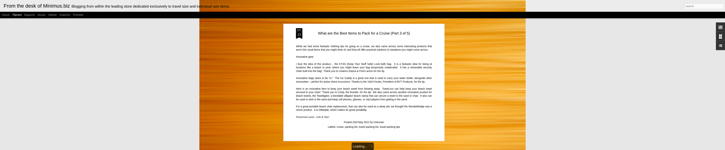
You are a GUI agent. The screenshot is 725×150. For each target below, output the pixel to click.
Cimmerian (367, 148)
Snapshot (64, 14)
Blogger (387, 148)
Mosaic (41, 14)
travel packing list (368, 20)
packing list (351, 20)
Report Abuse (398, 148)
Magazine (29, 14)
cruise (340, 20)
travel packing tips (390, 20)
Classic (6, 14)
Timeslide (78, 14)
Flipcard (17, 14)
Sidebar (52, 14)
